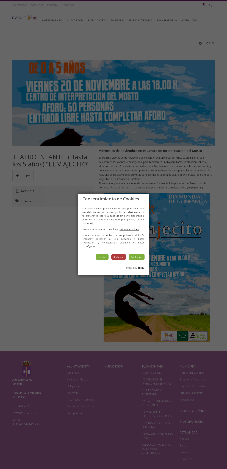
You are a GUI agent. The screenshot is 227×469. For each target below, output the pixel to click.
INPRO (141, 267)
